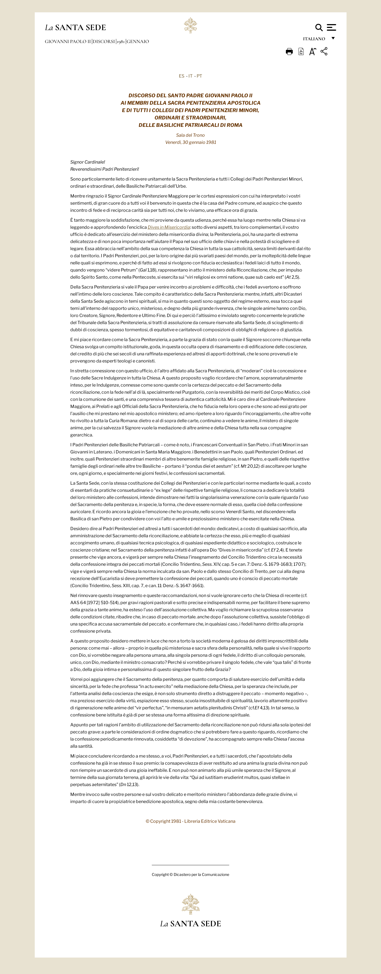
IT (190, 76)
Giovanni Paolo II (68, 41)
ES (181, 76)
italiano (315, 40)
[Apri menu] (330, 27)
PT (199, 76)
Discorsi (104, 41)
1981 (121, 41)
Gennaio (138, 41)
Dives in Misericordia (169, 227)
